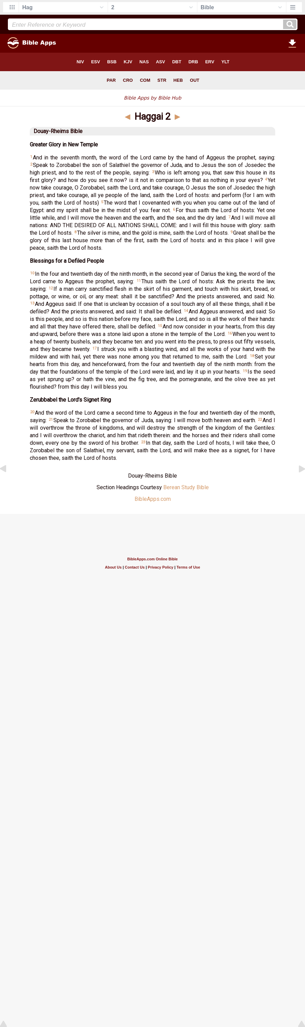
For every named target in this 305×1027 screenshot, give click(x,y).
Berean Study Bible (186, 487)
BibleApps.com (153, 499)
